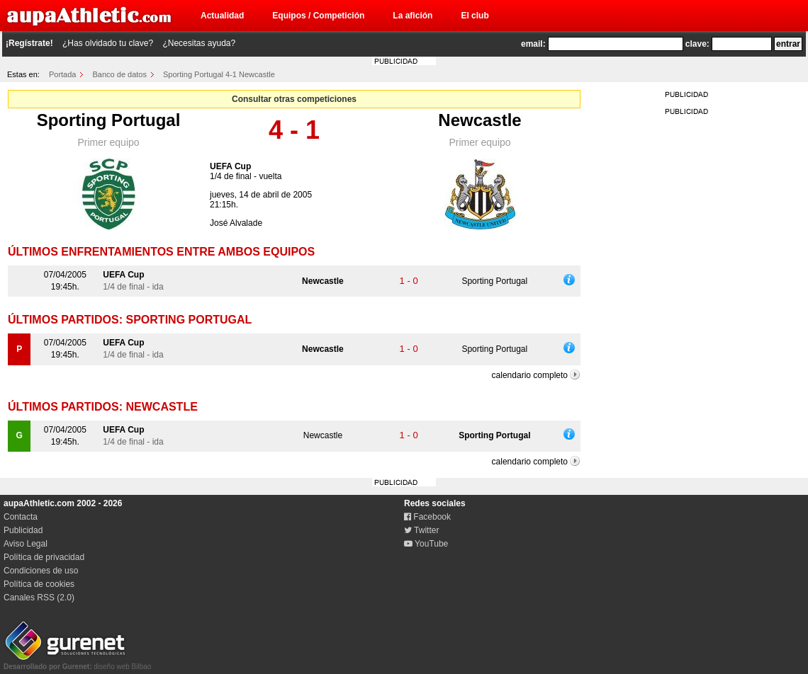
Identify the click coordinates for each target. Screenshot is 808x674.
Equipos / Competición (318, 16)
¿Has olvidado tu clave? (107, 43)
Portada (63, 74)
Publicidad (23, 530)
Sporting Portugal (109, 120)
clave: (697, 44)
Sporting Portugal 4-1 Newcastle (219, 74)
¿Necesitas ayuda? (198, 43)
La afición (412, 16)
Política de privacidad (44, 557)
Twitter (421, 530)
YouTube (426, 544)
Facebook (427, 517)
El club (474, 16)
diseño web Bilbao (77, 662)
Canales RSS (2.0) (39, 597)
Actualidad (222, 16)
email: (533, 44)
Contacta (21, 517)
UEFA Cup (230, 166)
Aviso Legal (25, 544)
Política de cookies (39, 584)
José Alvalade (236, 223)
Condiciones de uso (41, 571)
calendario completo (530, 375)
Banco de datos (120, 74)
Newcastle (479, 120)
